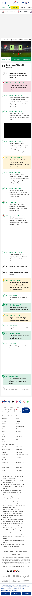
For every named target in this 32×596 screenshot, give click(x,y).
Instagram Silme (20, 462)
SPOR (3, 7)
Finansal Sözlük (6, 449)
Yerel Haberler (6, 442)
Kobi (17, 439)
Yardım (11, 551)
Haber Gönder (26, 410)
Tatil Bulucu (19, 452)
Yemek (4, 423)
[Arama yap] (23, 3)
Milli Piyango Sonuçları (22, 454)
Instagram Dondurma (21, 460)
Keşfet (3, 470)
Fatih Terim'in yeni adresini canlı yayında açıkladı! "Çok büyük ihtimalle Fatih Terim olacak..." (13, 536)
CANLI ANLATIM (6, 59)
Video (3, 439)
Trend (3, 431)
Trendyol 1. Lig (22, 11)
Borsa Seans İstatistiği (8, 444)
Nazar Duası (19, 470)
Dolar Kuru (5, 460)
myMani (18, 442)
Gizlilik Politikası (23, 551)
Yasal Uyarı (13, 554)
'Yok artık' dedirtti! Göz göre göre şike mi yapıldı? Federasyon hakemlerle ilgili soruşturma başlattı (13, 530)
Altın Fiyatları (5, 457)
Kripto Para (5, 454)
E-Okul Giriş (19, 457)
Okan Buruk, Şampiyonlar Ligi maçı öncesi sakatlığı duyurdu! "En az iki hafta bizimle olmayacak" (13, 486)
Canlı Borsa (5, 447)
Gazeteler (18, 431)
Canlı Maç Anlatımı (21, 429)
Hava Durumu (5, 467)
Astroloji (18, 421)
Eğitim (4, 434)
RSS (19, 554)
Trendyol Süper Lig (8, 11)
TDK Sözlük (19, 465)
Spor (3, 436)
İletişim (6, 551)
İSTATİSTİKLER (16, 59)
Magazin (4, 429)
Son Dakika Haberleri (7, 416)
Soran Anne (19, 449)
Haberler (4, 418)
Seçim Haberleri (20, 426)
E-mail (17, 434)
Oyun (17, 444)
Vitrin (17, 423)
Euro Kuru (5, 462)
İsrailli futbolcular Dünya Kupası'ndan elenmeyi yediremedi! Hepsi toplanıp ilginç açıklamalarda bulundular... (14, 505)
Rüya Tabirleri (5, 465)
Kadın (3, 426)
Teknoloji (18, 416)
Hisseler (4, 452)
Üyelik (16, 551)
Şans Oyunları (19, 436)
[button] (5, 3)
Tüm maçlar (6, 39)
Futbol (23, 7)
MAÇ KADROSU (26, 59)
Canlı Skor (15, 7)
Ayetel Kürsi (19, 467)
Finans (4, 421)
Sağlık (17, 418)
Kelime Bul (19, 447)
